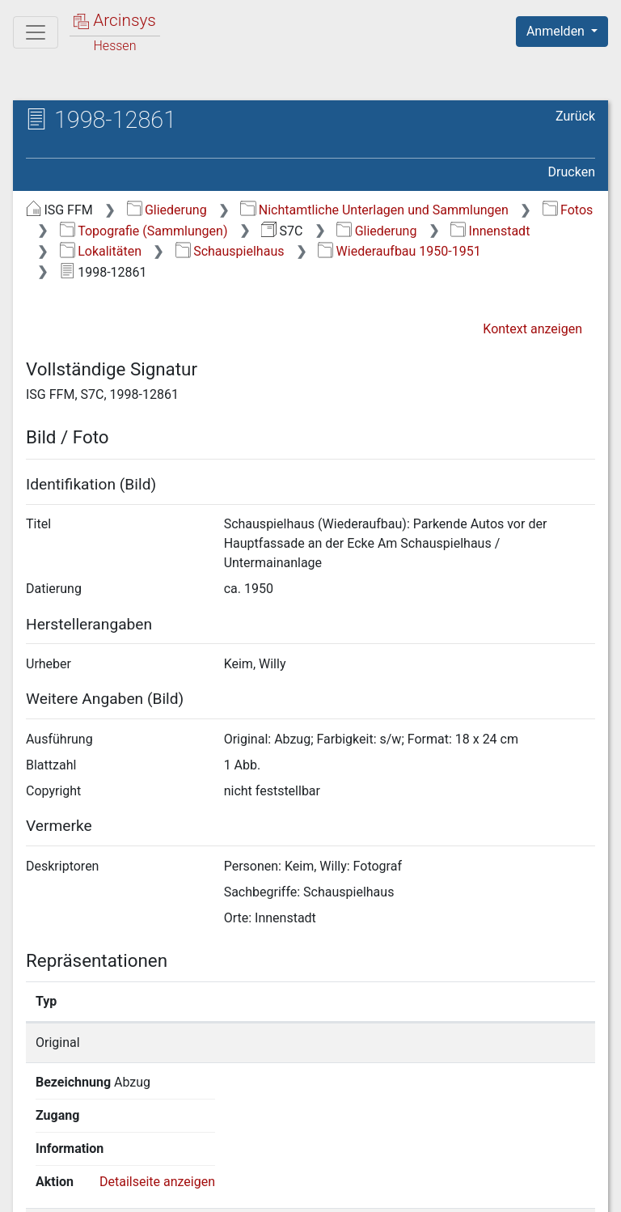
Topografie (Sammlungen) (144, 231)
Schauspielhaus (230, 251)
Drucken (571, 172)
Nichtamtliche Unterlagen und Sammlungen (374, 210)
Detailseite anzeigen (516, 1042)
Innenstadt (490, 231)
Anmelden (557, 31)
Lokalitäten (101, 251)
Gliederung (167, 210)
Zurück (575, 116)
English (37, 1159)
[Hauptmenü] (35, 32)
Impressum (567, 1190)
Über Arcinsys (203, 1190)
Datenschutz (324, 1190)
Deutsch (97, 1159)
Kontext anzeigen (532, 329)
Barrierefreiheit (448, 1190)
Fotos (568, 210)
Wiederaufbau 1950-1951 (399, 251)
